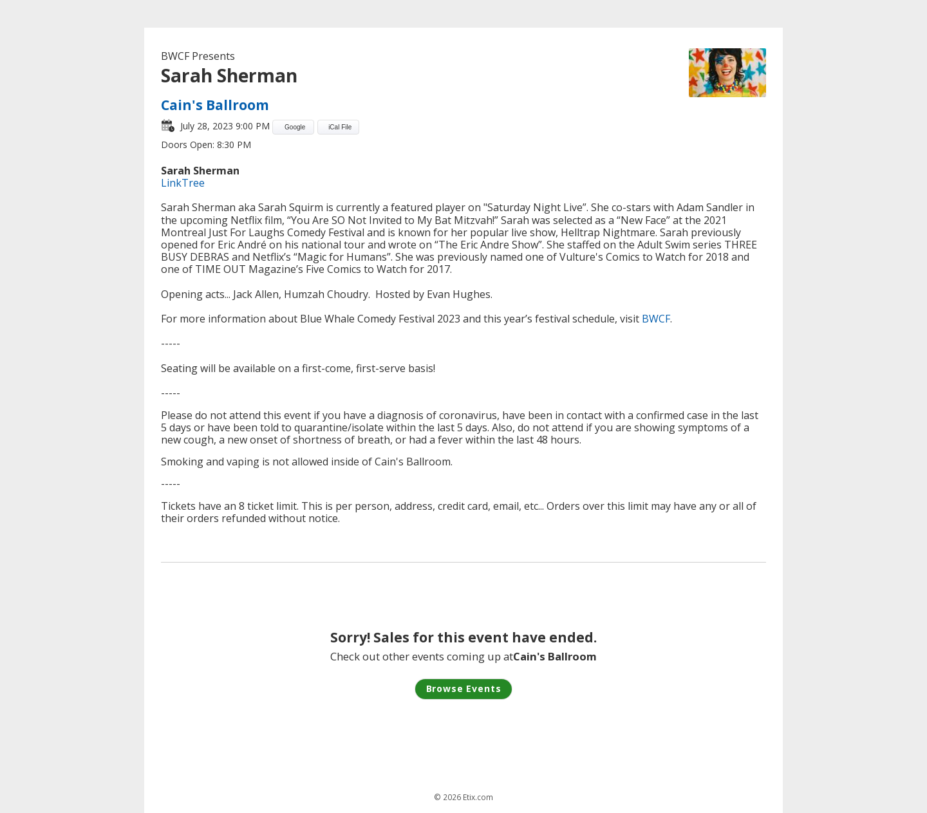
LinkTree (183, 183)
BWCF (656, 319)
